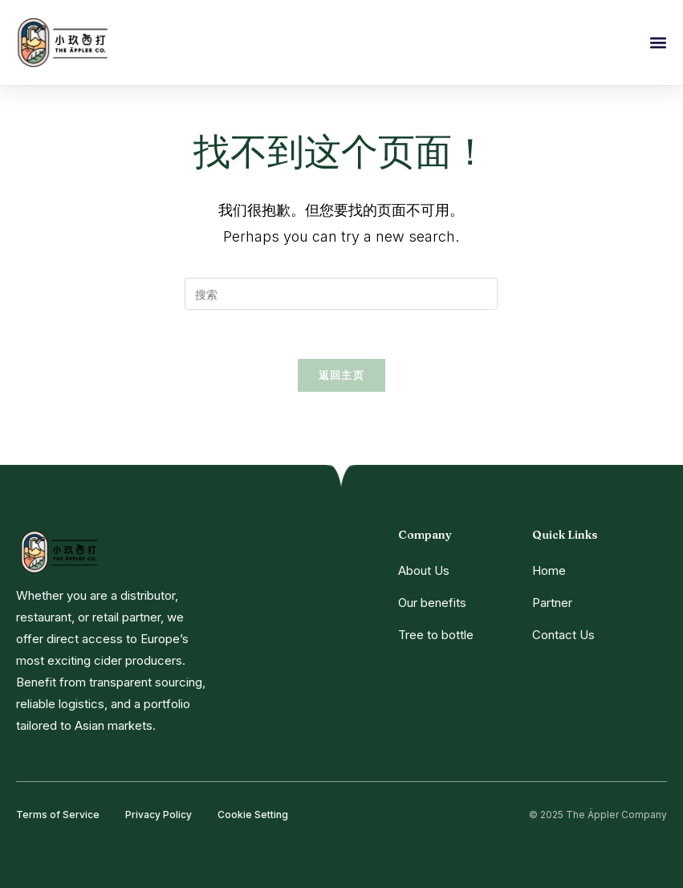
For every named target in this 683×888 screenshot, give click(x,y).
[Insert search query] (341, 294)
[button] (657, 43)
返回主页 (341, 375)
